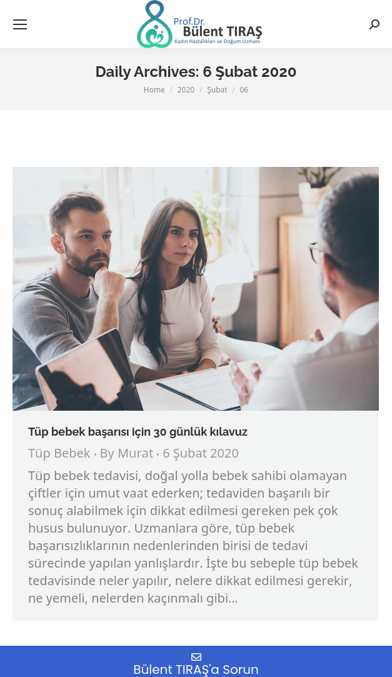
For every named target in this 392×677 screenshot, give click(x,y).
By (127, 454)
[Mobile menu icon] (20, 24)
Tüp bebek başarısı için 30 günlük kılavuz (138, 431)
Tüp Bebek (59, 454)
